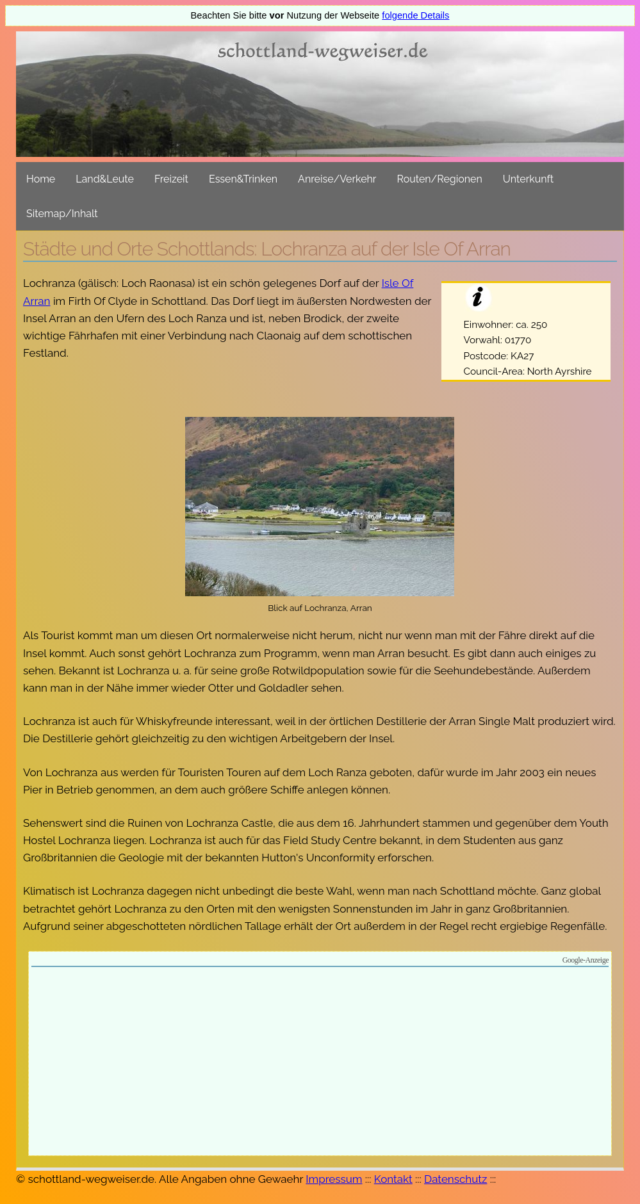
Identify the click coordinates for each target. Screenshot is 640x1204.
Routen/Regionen (439, 179)
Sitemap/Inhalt (62, 213)
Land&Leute (105, 179)
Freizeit (171, 179)
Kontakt (393, 1179)
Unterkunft (528, 179)
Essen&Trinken (243, 179)
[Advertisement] (320, 1063)
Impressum (334, 1179)
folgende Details (415, 15)
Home (40, 179)
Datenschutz (455, 1179)
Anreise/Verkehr (337, 179)
